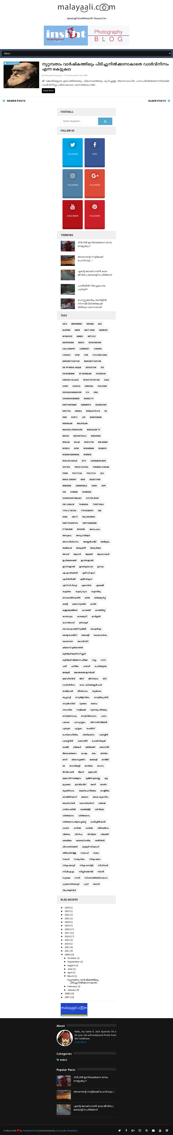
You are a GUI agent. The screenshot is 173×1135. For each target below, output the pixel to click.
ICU (87, 392)
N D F (84, 461)
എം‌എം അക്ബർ (70, 573)
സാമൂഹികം (79, 859)
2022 (67, 914)
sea (64, 492)
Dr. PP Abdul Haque (71, 367)
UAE (99, 510)
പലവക (65, 722)
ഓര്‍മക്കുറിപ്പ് (99, 597)
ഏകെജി (100, 585)
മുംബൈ (66, 784)
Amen (77, 330)
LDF (83, 417)
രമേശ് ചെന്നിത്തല (87, 790)
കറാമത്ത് (86, 610)
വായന (65, 828)
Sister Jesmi (92, 498)
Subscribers (73, 209)
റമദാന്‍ (96, 884)
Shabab (74, 492)
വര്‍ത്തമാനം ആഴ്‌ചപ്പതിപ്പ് (74, 822)
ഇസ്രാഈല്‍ (87, 560)
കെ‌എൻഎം (95, 629)
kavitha (66, 411)
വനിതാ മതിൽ (68, 809)
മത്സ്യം (104, 753)
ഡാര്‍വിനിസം (13, 63)
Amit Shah (89, 330)
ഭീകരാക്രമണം (69, 753)
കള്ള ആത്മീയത (69, 610)
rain (83, 479)
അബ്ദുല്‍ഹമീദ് (89, 541)
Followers (73, 147)
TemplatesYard (31, 1130)
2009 (67, 954)
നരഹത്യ (67, 710)
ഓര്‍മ (87, 597)
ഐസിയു (96, 591)
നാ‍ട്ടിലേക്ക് (81, 710)
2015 (67, 940)
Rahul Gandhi (69, 479)
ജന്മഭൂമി (66, 672)
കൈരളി (85, 635)
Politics (91, 473)
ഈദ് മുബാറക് (86, 566)
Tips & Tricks (69, 510)
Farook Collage (70, 380)
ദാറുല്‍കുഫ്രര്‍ (101, 697)
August (71, 965)
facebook (101, 373)
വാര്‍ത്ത (77, 828)
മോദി (93, 784)
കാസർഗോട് (68, 622)
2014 (64, 324)
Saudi (94, 485)
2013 (67, 947)
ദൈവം (94, 703)
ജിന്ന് (81, 678)
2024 (67, 907)
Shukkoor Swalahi (72, 498)
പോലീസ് (90, 728)
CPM (86, 355)
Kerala (78, 411)
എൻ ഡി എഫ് (88, 573)
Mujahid (102, 448)
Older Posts (157, 100)
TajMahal (83, 504)
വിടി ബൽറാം (103, 828)
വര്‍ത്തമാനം (68, 815)
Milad (77, 442)
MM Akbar (103, 442)
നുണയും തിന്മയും (98, 710)
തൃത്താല (96, 691)
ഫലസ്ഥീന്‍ (82, 741)
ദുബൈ (82, 703)
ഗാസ (103, 660)
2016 (67, 936)
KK (105, 411)
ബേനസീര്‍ (104, 747)
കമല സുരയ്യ (79, 604)
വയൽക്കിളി (85, 809)
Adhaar (90, 324)
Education (91, 367)
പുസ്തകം (78, 728)
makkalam (67, 423)
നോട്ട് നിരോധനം (88, 716)
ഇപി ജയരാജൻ (69, 560)
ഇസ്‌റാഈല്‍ (68, 566)
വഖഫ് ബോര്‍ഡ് (86, 803)
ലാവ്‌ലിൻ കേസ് (69, 797)
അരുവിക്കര (95, 548)
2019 (67, 925)
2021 (67, 918)
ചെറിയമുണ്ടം (101, 666)
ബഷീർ (65, 747)
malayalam (82, 423)
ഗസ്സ (94, 660)
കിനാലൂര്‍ (83, 622)
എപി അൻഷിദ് (68, 579)
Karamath (86, 405)
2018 (67, 929)
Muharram (88, 448)
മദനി (64, 759)
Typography (87, 510)
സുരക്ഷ (66, 878)
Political (77, 473)
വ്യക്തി (105, 834)
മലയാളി (93, 759)
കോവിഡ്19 (82, 641)
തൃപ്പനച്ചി (66, 697)
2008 (67, 993)
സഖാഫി (84, 853)
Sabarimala (81, 485)
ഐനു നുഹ (81, 591)
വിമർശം (66, 834)
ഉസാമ (100, 566)
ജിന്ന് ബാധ (93, 678)
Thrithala (98, 504)
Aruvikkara (68, 342)
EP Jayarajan (85, 373)
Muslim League (69, 461)
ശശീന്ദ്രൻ (99, 840)
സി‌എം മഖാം (95, 859)
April (70, 972)
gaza (106, 380)
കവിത (93, 604)
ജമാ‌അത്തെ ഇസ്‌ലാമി (84, 672)
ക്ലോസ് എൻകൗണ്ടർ (72, 647)
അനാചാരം (94, 529)
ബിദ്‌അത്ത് (90, 747)
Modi (76, 448)
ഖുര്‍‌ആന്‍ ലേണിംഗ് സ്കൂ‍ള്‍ (74, 654)
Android (103, 330)
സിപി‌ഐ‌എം (68, 871)
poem (65, 473)
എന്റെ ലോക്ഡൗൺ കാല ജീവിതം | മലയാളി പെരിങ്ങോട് (95, 273)
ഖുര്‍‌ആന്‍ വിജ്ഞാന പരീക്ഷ (74, 660)
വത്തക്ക (102, 803)
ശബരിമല (66, 840)
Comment (84, 349)
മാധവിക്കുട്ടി (74, 766)
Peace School (81, 467)
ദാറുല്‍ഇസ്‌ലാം (82, 697)
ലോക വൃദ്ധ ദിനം (100, 797)
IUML (95, 392)
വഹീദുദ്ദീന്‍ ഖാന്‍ (97, 822)
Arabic (80, 336)
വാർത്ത (89, 828)
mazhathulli (79, 436)
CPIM (77, 355)
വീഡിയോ (91, 834)
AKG (100, 324)
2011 (67, 950)
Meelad (66, 442)
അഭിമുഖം (105, 541)
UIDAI (64, 517)
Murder (87, 454)
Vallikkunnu (88, 517)
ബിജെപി (77, 747)
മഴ (63, 766)
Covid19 (66, 355)
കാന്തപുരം (67, 616)
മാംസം (100, 766)
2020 (67, 922)
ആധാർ (77, 554)
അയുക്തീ (81, 548)
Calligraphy (68, 349)
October (72, 958)
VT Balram (67, 529)
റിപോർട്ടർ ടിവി (69, 890)
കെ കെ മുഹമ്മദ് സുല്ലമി (74, 629)
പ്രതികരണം (88, 734)
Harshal (89, 386)
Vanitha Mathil (70, 523)
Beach (81, 342)
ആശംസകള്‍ (103, 554)
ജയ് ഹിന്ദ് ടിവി (68, 678)
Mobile (66, 448)
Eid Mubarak (68, 373)
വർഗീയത (99, 809)
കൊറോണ (67, 641)
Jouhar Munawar (70, 398)
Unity (75, 517)
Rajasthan (95, 479)
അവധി (65, 554)
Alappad (66, 330)
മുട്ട (106, 778)
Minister (89, 442)
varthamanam (90, 523)
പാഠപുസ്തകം (79, 722)
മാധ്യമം (89, 766)
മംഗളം (84, 753)
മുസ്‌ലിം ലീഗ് (80, 784)
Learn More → (82, 1042)
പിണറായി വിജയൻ (98, 722)
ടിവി (104, 678)
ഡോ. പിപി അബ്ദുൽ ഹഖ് (91, 685)
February (72, 986)
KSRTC (74, 417)
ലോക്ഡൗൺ (68, 803)
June (70, 968)
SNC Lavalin (68, 504)
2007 (67, 997)
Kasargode (100, 405)
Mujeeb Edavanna (70, 454)
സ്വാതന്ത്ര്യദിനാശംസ (95, 878)
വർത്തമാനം (84, 815)
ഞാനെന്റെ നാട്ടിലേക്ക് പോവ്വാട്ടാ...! (90, 258)
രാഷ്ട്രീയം (104, 790)
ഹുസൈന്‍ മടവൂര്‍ (70, 884)
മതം (94, 753)
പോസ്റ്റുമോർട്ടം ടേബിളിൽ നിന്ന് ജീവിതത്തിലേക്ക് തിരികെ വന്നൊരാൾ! (92, 303)
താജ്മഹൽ (67, 691)
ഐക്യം (66, 591)
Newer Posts (16, 100)
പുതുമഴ (66, 728)
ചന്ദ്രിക (74, 666)
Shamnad (86, 492)
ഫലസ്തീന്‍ (103, 734)
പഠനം (103, 716)
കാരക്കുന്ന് (82, 616)
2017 (67, 932)
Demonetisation (71, 361)
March (70, 976)
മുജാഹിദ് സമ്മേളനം (71, 778)
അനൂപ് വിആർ (83, 535)
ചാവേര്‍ (86, 666)
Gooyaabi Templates (67, 1130)
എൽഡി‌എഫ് (86, 579)
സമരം (96, 853)
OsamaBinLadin (98, 461)
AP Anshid (67, 336)
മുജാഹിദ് (92, 772)
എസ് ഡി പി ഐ (69, 585)
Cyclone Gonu (100, 355)
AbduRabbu (76, 324)
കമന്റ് (65, 604)
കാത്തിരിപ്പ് (100, 610)
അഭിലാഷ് (67, 548)
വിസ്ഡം (79, 834)
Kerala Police (93, 411)
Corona (98, 349)
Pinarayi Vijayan (101, 467)
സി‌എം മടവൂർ (68, 865)
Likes (95, 147)
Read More (48, 90)
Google (76, 386)
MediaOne (96, 436)
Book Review (95, 342)
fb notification (91, 380)
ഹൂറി (86, 884)
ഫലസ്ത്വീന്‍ (67, 741)
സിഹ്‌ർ (100, 871)
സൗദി (77, 878)
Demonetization (92, 361)
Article (92, 336)
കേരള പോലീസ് (69, 635)
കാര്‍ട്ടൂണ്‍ (95, 616)
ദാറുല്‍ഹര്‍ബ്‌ (68, 703)
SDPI (103, 485)
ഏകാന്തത (86, 585)
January (71, 989)
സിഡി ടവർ (103, 865)
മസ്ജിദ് (105, 759)
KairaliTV (88, 398)
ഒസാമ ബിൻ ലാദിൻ (71, 597)
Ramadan (66, 485)
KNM (64, 417)
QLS (102, 473)
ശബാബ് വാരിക (83, 840)
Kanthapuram (69, 405)
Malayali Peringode (72, 429)
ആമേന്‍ (89, 554)
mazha (65, 436)
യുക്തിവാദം (68, 790)
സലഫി (65, 859)
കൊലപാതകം (100, 635)
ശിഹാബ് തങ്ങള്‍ (69, 846)
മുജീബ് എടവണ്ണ (93, 778)
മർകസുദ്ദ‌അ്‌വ (78, 759)
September (73, 961)
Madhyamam (96, 417)
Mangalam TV (93, 429)
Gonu (65, 386)
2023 (67, 911)
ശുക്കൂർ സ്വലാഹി (90, 846)
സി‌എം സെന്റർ (86, 865)
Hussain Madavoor (71, 392)
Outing (66, 467)
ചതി (64, 666)
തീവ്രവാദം (82, 691)
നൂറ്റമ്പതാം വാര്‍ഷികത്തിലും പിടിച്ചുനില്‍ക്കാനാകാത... (83, 981)
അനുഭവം (67, 535)
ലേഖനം (84, 797)
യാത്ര (103, 784)
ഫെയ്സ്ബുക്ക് (98, 741)
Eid (102, 367)
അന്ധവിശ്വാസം (70, 541)
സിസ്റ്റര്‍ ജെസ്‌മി (86, 871)
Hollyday (102, 386)
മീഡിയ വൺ (68, 772)
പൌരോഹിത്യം (70, 734)
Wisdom (81, 529)
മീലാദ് (81, 772)
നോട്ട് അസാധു (69, 716)
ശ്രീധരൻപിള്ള (69, 853)
